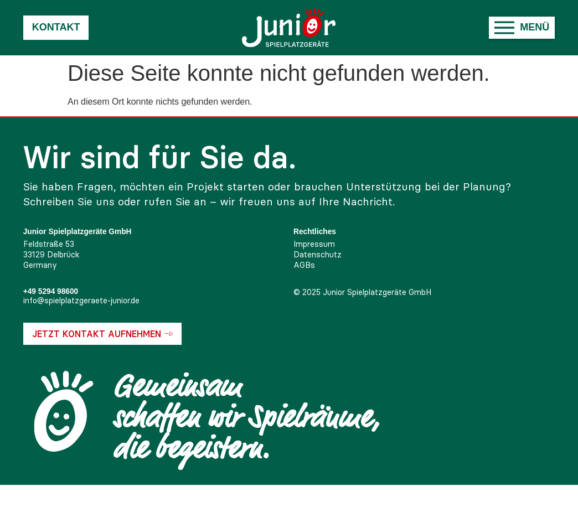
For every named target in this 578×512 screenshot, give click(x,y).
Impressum (314, 244)
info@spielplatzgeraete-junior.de (81, 301)
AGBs (304, 265)
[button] (522, 28)
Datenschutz (317, 255)
